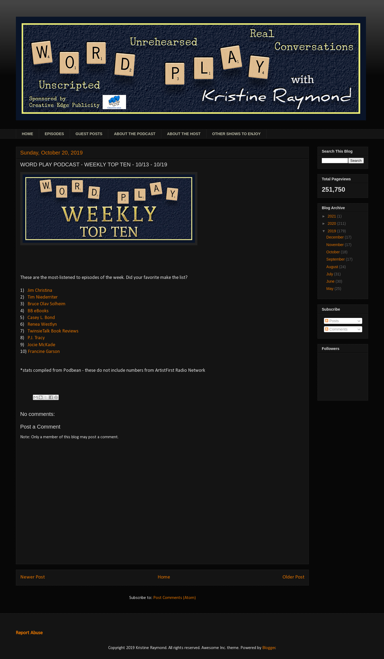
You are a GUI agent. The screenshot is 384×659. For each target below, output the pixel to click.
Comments (336, 329)
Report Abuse (29, 633)
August (332, 267)
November (335, 245)
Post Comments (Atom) (174, 598)
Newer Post (32, 577)
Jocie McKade (41, 345)
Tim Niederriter (42, 297)
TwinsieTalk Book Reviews (52, 331)
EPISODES (54, 134)
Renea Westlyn (42, 324)
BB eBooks (37, 311)
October (333, 252)
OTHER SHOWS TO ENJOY (236, 134)
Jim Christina (39, 290)
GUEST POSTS (89, 134)
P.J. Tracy (36, 338)
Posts (332, 321)
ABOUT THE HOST (183, 134)
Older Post (293, 577)
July (330, 274)
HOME (27, 134)
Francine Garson (44, 351)
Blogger (268, 648)
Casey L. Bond (41, 317)
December (335, 237)
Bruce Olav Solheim (45, 304)
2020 (332, 223)
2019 (332, 231)
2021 (332, 216)
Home (164, 577)
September (336, 259)
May (330, 288)
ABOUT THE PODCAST (134, 134)
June (331, 281)
